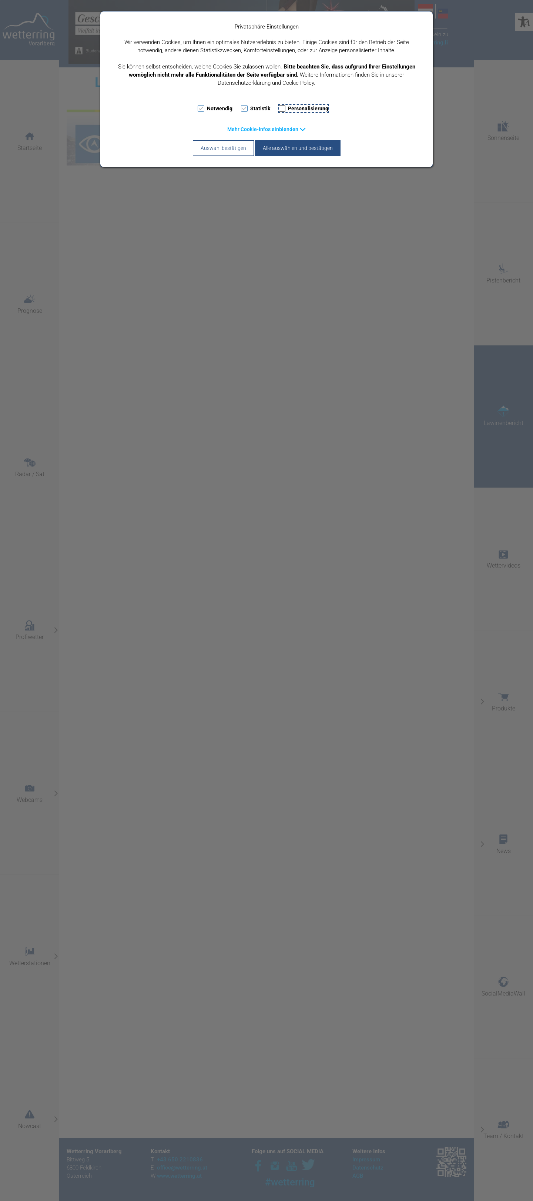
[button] (266, 129)
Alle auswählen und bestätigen (298, 148)
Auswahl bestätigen (223, 148)
